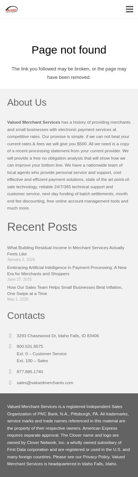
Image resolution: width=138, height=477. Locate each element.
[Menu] (129, 9)
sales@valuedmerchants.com (45, 382)
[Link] (11, 9)
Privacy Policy (96, 456)
